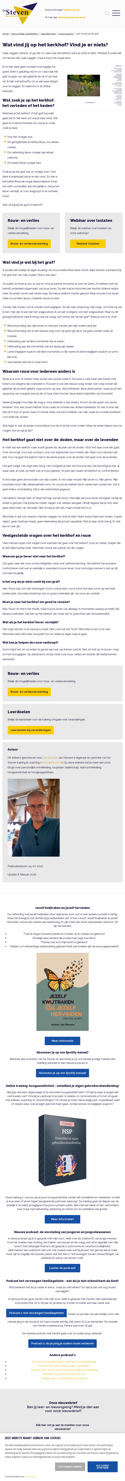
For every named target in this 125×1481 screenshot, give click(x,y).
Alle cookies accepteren (102, 1466)
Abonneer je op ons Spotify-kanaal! (62, 1073)
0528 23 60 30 (72, 10)
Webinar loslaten (87, 243)
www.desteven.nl (51, 762)
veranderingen (48, 33)
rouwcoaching (66, 33)
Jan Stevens (50, 757)
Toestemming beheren (70, 1466)
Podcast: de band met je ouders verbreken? (64, 1365)
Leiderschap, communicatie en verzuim (64, 1378)
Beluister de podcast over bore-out (64, 1374)
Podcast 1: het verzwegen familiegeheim (36, 1313)
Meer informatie (62, 1040)
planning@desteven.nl (71, 17)
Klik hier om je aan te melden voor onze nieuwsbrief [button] (62, 1427)
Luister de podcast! (62, 1268)
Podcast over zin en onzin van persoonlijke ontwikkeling (64, 1369)
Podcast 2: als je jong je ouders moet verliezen (62, 1343)
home (5, 33)
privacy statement (30, 1476)
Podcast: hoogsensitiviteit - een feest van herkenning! (64, 1361)
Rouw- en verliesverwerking (29, 243)
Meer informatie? (62, 1219)
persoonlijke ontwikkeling (24, 33)
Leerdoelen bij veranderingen (31, 730)
